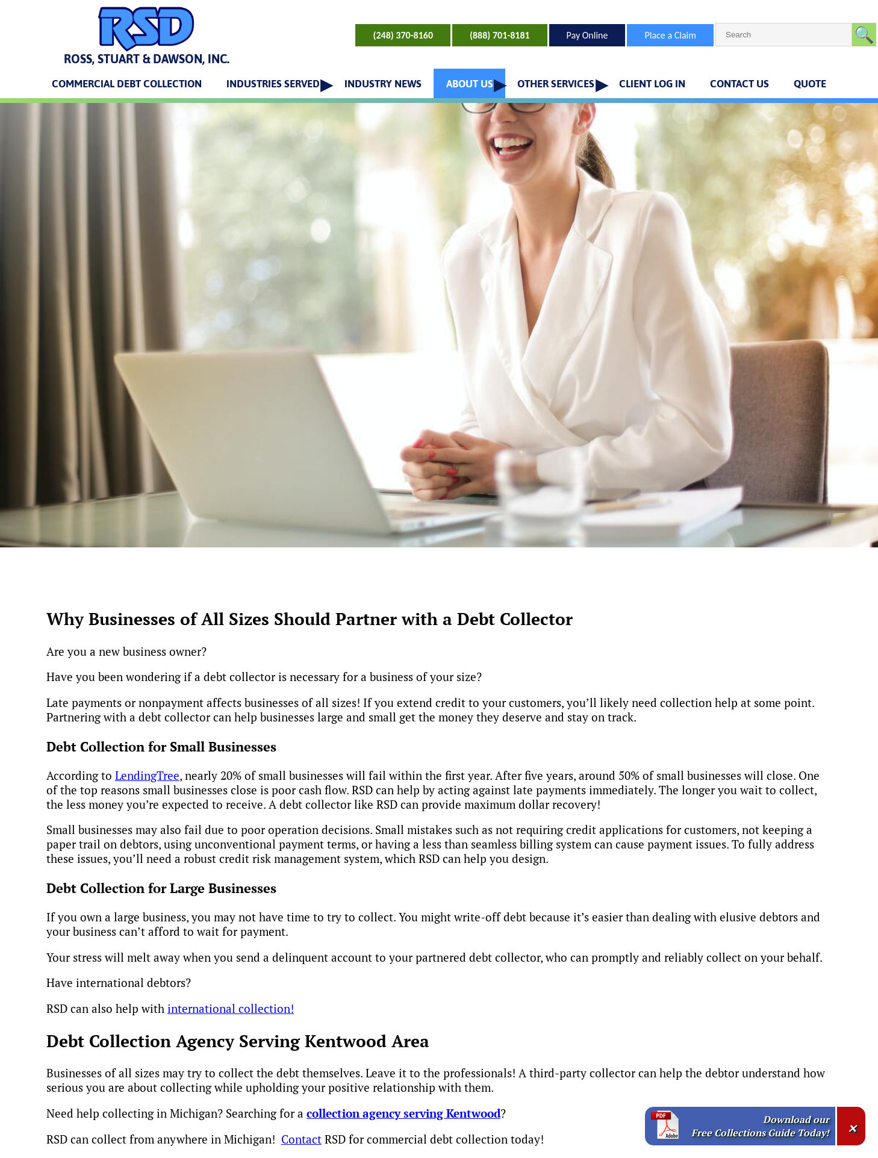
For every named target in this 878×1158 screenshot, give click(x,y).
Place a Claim (670, 35)
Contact (301, 1139)
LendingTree (147, 775)
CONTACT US (739, 84)
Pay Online (587, 35)
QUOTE (810, 84)
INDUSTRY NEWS (383, 84)
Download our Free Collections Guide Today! (760, 1126)
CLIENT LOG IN (652, 84)
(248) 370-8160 (403, 35)
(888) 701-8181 (500, 35)
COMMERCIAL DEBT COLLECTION (127, 84)
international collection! (230, 1008)
